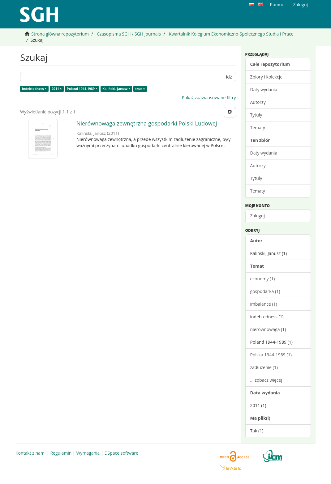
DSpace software (121, 453)
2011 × (57, 89)
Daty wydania (263, 89)
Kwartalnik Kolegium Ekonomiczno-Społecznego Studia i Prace (231, 34)
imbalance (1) (263, 304)
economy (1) (262, 279)
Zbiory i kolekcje (266, 77)
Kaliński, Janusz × (116, 89)
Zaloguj (257, 216)
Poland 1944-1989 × (82, 89)
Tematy (257, 127)
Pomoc (277, 4)
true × (140, 89)
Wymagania (88, 453)
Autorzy (258, 102)
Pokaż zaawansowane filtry (209, 97)
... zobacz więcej (266, 380)
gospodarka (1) (265, 291)
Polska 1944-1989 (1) (271, 355)
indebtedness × (34, 89)
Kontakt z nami (30, 453)
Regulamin (60, 453)
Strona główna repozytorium (60, 34)
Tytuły (256, 115)
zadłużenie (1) (264, 367)
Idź (229, 77)
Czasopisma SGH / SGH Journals (129, 34)
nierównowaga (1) (268, 329)
